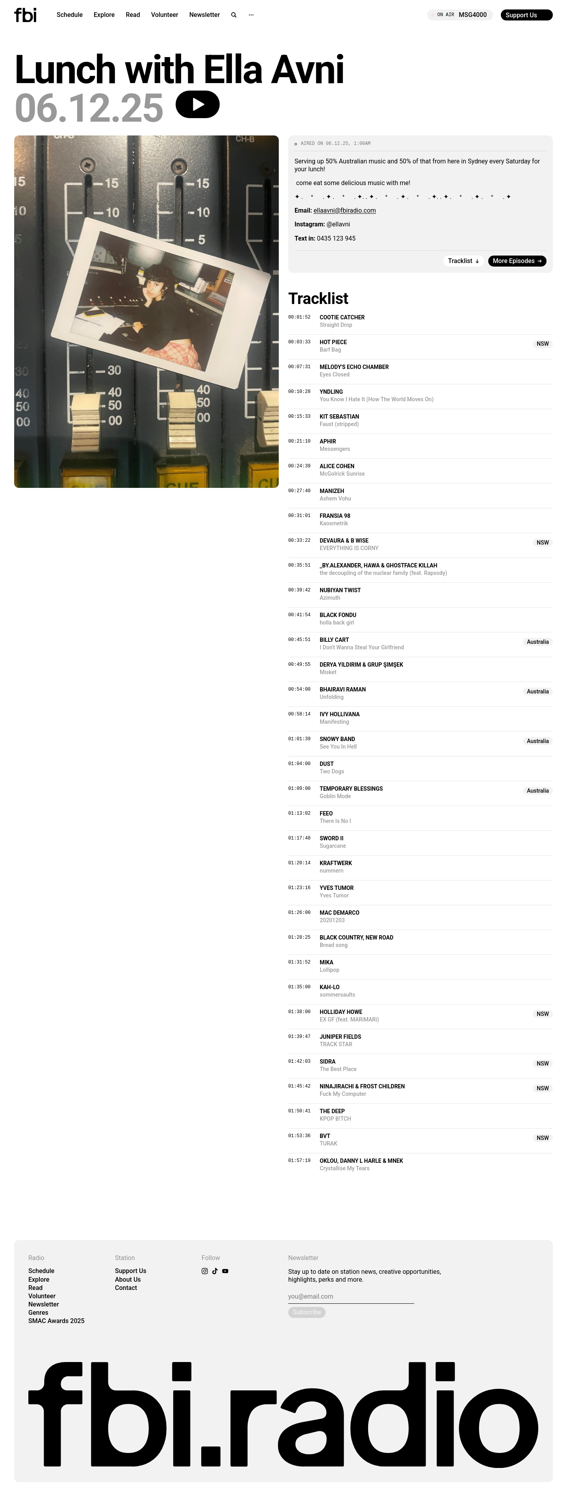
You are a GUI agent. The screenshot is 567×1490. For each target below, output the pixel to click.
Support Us (130, 1271)
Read (133, 15)
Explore (104, 15)
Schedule (70, 15)
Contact (126, 1288)
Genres (38, 1313)
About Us (128, 1279)
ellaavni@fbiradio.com (344, 210)
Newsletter (204, 15)
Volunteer (164, 15)
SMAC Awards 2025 (56, 1321)
